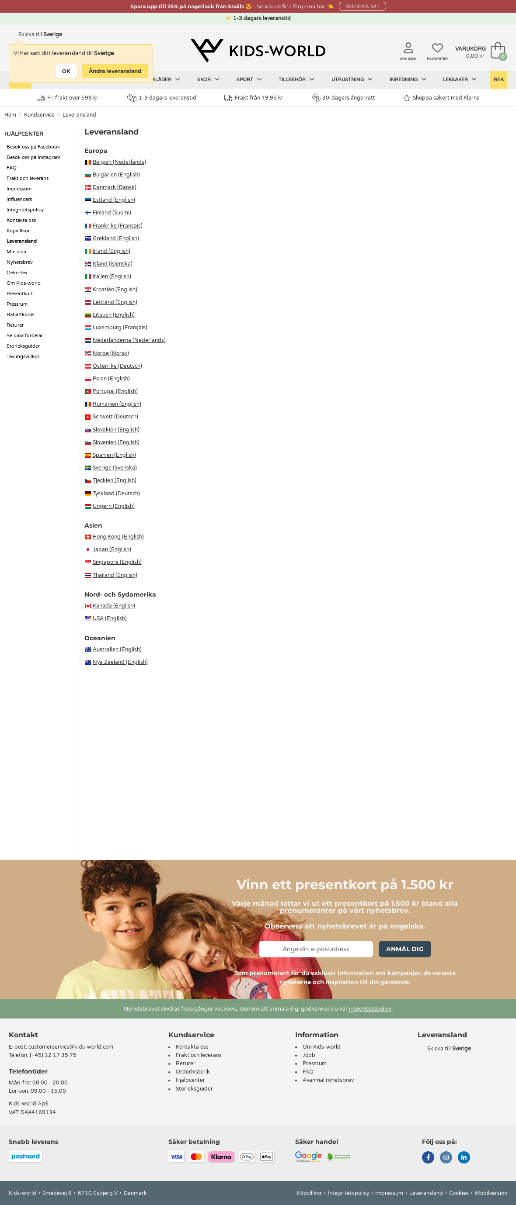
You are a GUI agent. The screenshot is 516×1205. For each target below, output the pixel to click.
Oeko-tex (17, 273)
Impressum (19, 189)
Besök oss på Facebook (33, 147)
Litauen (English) (114, 315)
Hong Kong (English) (118, 537)
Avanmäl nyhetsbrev (328, 1080)
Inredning (408, 79)
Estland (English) (114, 200)
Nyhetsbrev (20, 262)
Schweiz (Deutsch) (115, 417)
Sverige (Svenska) (115, 468)
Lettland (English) (115, 302)
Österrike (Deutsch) (117, 366)
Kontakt (23, 1035)
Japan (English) (112, 549)
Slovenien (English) (116, 442)
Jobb (309, 1055)
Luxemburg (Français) (120, 328)
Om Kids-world (24, 283)
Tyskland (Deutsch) (116, 493)
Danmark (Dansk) (114, 187)
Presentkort (20, 294)
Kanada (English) (114, 606)
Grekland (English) (116, 238)
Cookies (459, 1193)
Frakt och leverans (28, 178)
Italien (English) (112, 276)
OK (66, 71)
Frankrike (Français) (118, 226)
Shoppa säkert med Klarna (441, 98)
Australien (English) (117, 649)
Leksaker (460, 79)
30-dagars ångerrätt (343, 97)
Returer (15, 325)
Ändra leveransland (115, 71)
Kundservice (39, 115)
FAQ (12, 168)
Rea (499, 80)
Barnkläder (159, 79)
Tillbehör (296, 79)
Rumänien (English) (117, 404)
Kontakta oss (21, 220)
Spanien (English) (114, 455)
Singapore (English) (117, 562)
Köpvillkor (18, 231)
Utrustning (352, 79)
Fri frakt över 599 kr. (68, 98)
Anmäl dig (405, 949)
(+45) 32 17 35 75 (53, 1055)
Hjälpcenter (190, 1080)
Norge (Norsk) (111, 353)
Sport (249, 79)
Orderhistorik (193, 1072)
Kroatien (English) (115, 290)
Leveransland (79, 115)
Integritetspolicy (25, 210)
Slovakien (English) (116, 430)
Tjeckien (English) (114, 480)
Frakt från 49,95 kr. (254, 98)
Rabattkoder (21, 315)
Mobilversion (491, 1193)
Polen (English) (111, 379)
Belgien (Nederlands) (119, 162)
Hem (10, 115)
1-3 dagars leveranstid (161, 98)
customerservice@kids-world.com (70, 1047)
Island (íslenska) (112, 264)
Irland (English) (111, 251)
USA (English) (110, 618)
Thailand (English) (115, 575)
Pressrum (17, 304)
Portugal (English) (115, 391)
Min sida (16, 252)
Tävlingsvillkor (23, 356)
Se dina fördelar (25, 335)
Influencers (19, 199)
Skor (208, 79)
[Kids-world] (258, 51)
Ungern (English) (114, 506)
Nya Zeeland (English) (120, 662)
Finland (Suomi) (112, 213)
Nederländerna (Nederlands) (129, 340)
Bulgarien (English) (116, 175)
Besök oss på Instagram (33, 157)
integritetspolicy (370, 1008)
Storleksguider (23, 346)
